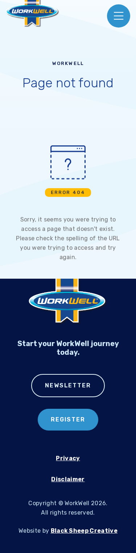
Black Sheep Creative (84, 530)
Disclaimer (68, 479)
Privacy (68, 458)
